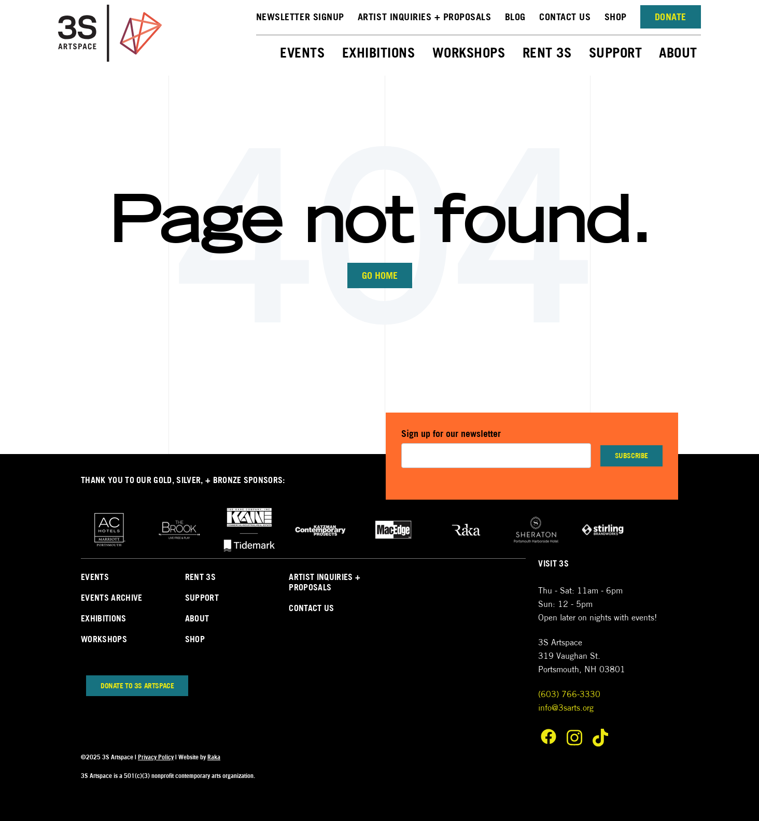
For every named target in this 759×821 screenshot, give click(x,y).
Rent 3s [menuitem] (200, 577)
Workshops (468, 53)
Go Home (380, 275)
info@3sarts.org (566, 708)
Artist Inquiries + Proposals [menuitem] (324, 582)
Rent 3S (547, 53)
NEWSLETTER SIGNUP (300, 16)
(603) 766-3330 (569, 694)
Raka (213, 757)
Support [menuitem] (202, 597)
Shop (616, 16)
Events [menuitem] (95, 577)
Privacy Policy (156, 757)
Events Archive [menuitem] (111, 597)
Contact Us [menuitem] (311, 608)
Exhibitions (378, 53)
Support (615, 53)
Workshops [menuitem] (104, 639)
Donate (670, 16)
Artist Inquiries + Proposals (424, 16)
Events (302, 53)
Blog (515, 16)
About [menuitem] (197, 618)
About (678, 53)
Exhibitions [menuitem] (103, 618)
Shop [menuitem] (195, 639)
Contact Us (565, 16)
